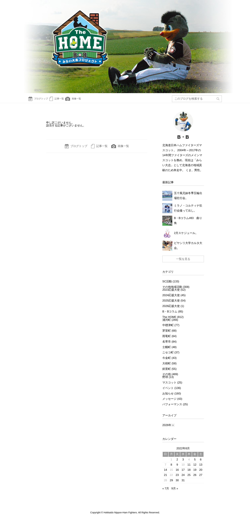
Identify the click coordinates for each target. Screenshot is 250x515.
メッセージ (169, 402)
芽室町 (166, 334)
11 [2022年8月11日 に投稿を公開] (189, 467)
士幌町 (166, 350)
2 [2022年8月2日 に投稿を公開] (177, 462)
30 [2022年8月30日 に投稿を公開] (177, 483)
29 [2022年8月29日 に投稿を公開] (171, 483)
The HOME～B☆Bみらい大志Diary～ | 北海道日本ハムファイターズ (125, 47)
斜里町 (166, 372)
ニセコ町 (168, 355)
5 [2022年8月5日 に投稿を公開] (195, 462)
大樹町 (166, 366)
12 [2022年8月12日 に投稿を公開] (194, 467)
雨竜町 (166, 339)
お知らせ (168, 396)
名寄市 (166, 344)
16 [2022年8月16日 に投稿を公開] (177, 473)
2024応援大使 (171, 298)
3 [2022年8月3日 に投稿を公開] (183, 462)
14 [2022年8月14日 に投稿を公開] (165, 473)
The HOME (169, 320)
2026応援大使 (171, 309)
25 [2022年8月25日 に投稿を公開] (189, 478)
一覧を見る (183, 262)
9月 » (174, 491)
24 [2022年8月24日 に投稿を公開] (183, 478)
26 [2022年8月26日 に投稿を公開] (194, 478)
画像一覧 (84, 100)
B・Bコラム (169, 314)
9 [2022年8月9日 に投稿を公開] (177, 467)
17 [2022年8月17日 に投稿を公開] (183, 473)
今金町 (166, 361)
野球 (165, 380)
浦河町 (166, 323)
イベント (168, 391)
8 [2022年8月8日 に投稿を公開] (171, 467)
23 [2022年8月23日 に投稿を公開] (177, 478)
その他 (166, 377)
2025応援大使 (171, 303)
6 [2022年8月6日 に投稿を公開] (201, 462)
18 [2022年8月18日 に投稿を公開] (189, 473)
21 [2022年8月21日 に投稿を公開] (165, 478)
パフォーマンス (172, 407)
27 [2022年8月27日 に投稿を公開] (200, 478)
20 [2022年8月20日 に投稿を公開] (200, 473)
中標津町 (168, 328)
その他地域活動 (172, 290)
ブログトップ (39, 100)
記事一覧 (63, 100)
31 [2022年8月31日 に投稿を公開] (183, 483)
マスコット (169, 385)
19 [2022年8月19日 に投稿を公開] (194, 473)
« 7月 (165, 491)
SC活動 (167, 284)
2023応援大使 (171, 292)
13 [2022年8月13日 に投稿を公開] (200, 467)
